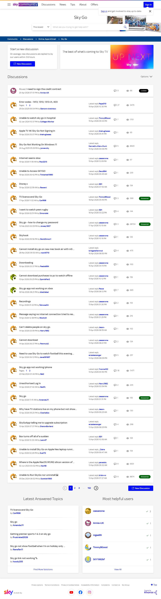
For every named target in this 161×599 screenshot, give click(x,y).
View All (118, 569)
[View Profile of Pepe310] (102, 104)
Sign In (148, 4)
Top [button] (155, 585)
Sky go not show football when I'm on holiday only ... (37, 546)
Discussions (48, 4)
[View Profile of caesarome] (103, 158)
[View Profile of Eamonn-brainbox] (48, 109)
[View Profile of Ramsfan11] (18, 549)
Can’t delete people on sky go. (35, 327)
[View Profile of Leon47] (43, 440)
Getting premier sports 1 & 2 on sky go (30, 534)
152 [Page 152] (89, 488)
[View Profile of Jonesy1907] (45, 226)
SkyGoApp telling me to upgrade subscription (43, 422)
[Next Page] (96, 488)
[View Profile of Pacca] (101, 289)
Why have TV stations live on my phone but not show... (48, 409)
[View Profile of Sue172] (43, 453)
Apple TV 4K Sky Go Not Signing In (37, 130)
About (83, 4)
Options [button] (144, 76)
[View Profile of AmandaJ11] (44, 400)
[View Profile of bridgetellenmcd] (96, 251)
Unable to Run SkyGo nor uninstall (37, 475)
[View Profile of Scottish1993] (46, 479)
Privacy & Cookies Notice (70, 585)
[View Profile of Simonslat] (44, 213)
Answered (145, 198)
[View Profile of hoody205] (18, 561)
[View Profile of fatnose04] (44, 305)
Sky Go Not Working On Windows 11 (38, 144)
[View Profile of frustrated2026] (20, 537)
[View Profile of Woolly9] (43, 318)
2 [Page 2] (74, 488)
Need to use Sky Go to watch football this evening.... (46, 353)
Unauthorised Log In (30, 383)
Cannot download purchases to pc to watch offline (45, 275)
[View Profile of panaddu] (103, 462)
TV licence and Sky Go (30, 196)
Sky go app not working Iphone (35, 367)
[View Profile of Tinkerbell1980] (46, 175)
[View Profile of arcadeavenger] (95, 355)
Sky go (22, 396)
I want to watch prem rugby (33, 209)
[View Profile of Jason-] (102, 327)
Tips (72, 4)
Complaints (105, 585)
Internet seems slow (30, 158)
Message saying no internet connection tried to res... (47, 314)
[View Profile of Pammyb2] (44, 344)
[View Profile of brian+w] (102, 475)
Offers (94, 4)
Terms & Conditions (52, 585)
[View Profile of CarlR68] (42, 200)
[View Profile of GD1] (100, 184)
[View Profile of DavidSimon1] (45, 239)
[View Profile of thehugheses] (45, 134)
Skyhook (23, 235)
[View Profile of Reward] (43, 187)
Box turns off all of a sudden (34, 436)
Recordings (25, 301)
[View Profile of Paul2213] (43, 162)
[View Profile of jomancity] (45, 148)
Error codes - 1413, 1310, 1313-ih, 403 (38, 101)
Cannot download (28, 340)
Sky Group (125, 585)
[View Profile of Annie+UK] (44, 93)
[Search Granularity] (41, 27)
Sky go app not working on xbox (36, 288)
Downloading (26, 262)
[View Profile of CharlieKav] (44, 413)
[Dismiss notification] (150, 11)
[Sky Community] (25, 4)
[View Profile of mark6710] (45, 253)
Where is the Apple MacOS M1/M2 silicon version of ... (46, 462)
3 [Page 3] (79, 488)
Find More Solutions (43, 569)
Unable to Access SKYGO (32, 171)
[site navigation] (9, 4)
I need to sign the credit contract (44, 89)
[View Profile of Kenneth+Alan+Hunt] (98, 146)
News (63, 4)
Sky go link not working (22, 558)
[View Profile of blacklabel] (44, 292)
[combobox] (86, 27)
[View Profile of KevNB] (43, 466)
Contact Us (116, 585)
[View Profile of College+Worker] (47, 122)
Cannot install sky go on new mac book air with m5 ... (46, 249)
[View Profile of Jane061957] (45, 357)
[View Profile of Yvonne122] (103, 369)
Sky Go (80, 17)
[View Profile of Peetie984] (44, 266)
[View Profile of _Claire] (102, 449)
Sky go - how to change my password (38, 222)
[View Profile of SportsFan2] (45, 279)
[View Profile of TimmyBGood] (104, 118)
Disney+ (23, 183)
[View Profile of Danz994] (103, 171)
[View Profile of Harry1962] (44, 331)
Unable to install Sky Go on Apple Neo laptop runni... (46, 449)
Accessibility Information (90, 585)
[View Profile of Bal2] (42, 374)
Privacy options (37, 585)
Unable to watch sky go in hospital (37, 118)
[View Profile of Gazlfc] (42, 387)
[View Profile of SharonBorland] (46, 426)
